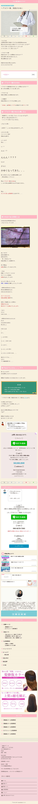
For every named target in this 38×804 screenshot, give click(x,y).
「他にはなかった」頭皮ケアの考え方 (13, 634)
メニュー (5, 792)
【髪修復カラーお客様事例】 (9, 720)
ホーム (4, 780)
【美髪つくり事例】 (9, 643)
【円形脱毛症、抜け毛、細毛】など (13, 636)
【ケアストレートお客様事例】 (10, 730)
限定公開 (7, 654)
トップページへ (19, 546)
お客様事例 (5, 789)
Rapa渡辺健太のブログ (19, 1)
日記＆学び (5, 658)
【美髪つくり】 (7, 624)
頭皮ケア (5, 783)
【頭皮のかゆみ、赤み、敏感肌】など (7, 5)
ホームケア (5, 652)
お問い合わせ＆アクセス (8, 795)
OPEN (33, 74)
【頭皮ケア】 (6, 632)
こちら (25, 397)
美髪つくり (5, 786)
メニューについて (7, 648)
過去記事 (5, 661)
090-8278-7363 (19, 528)
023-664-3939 (19, 463)
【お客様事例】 (7, 641)
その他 (4, 665)
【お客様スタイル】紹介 (10, 645)
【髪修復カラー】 (9, 626)
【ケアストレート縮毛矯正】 (11, 628)
